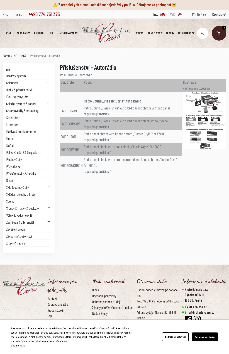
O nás (95, 289)
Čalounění (12, 82)
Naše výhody (100, 313)
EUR (179, 14)
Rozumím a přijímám (205, 336)
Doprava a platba (57, 304)
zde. (66, 341)
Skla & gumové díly (17, 187)
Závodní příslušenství (19, 236)
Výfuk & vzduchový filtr (20, 215)
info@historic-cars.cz (200, 312)
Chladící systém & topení (21, 103)
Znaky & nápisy (15, 243)
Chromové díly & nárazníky (22, 110)
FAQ (49, 316)
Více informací (18, 345)
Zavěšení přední (15, 229)
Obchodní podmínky (104, 296)
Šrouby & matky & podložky (22, 208)
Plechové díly (14, 159)
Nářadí (10, 145)
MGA (8, 70)
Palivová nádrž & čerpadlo (21, 152)
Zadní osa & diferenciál (20, 222)
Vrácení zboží (55, 310)
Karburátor (13, 117)
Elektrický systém (17, 96)
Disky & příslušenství (19, 89)
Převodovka (13, 166)
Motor (9, 138)
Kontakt (52, 298)
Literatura (12, 124)
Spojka (10, 201)
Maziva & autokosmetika (21, 131)
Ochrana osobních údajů (106, 301)
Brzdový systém (16, 76)
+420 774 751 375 (196, 307)
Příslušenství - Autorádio (21, 173)
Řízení (9, 180)
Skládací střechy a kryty (20, 194)
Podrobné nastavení (175, 336)
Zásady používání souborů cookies (112, 307)
